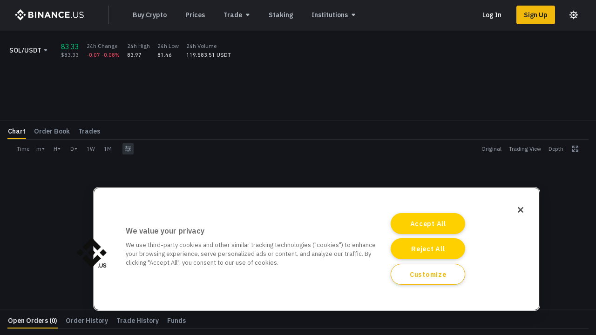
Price (475, 158)
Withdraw (559, 270)
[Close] (520, 210)
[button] (92, 253)
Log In (491, 15)
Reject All (428, 248)
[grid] (394, 131)
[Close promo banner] (560, 41)
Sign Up (536, 15)
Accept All (428, 223)
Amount (479, 181)
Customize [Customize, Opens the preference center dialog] (428, 274)
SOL (582, 186)
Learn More (525, 41)
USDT (581, 164)
